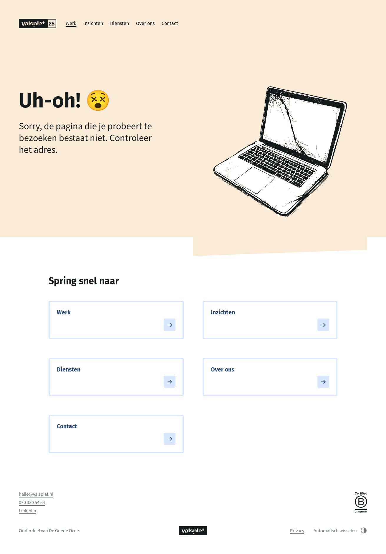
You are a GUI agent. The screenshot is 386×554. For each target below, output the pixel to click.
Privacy (297, 531)
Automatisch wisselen (340, 530)
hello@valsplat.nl (36, 494)
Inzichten (93, 23)
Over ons (145, 23)
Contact (170, 23)
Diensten (119, 23)
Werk (71, 23)
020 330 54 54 (32, 502)
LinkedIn (27, 510)
